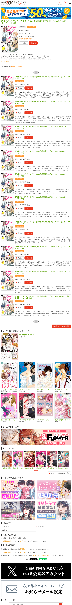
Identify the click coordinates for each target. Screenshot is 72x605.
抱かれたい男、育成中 (25, 371)
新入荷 (5, 591)
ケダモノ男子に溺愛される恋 (9, 371)
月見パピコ (28, 13)
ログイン (22, 523)
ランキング (13, 591)
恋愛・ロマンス (6, 512)
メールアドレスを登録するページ (42, 538)
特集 (21, 591)
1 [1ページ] (33, 54)
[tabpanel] (7, 442)
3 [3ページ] (38, 54)
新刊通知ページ (24, 531)
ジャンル (28, 591)
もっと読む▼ (5, 44)
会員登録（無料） (8, 523)
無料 (36, 591)
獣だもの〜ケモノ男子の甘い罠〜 (63, 371)
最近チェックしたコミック (48, 591)
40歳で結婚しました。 (43, 402)
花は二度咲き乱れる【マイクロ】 (63, 402)
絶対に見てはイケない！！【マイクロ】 (27, 402)
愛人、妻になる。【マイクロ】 (9, 402)
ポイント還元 (32, 9)
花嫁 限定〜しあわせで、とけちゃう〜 (45, 371)
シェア (26, 541)
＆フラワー (28, 16)
